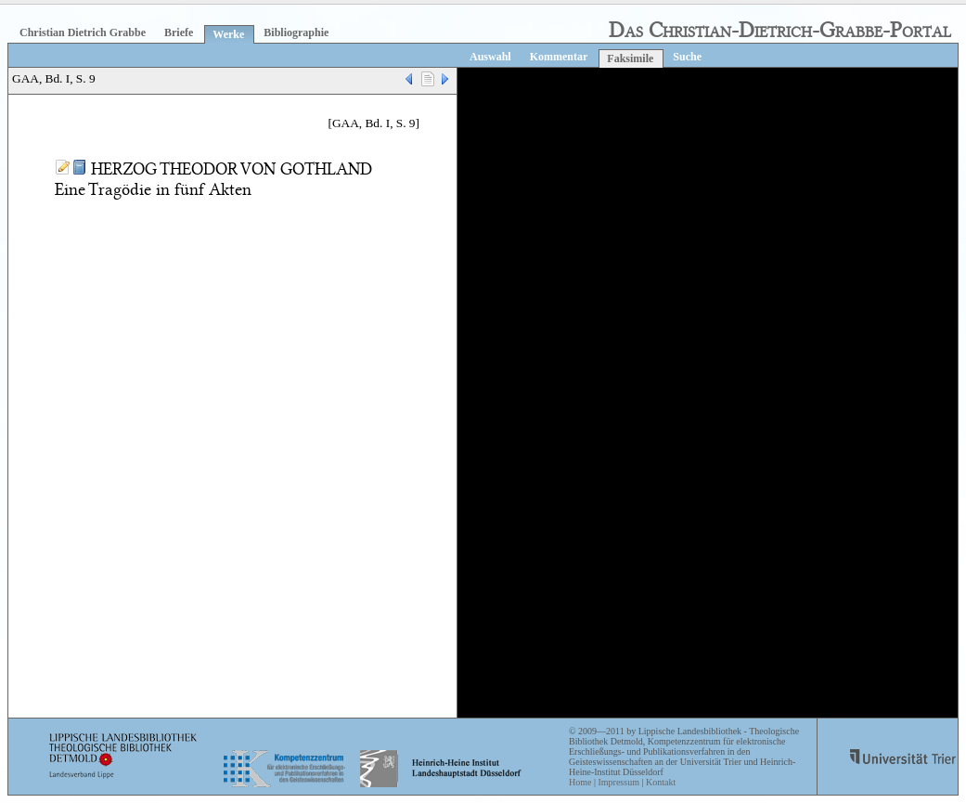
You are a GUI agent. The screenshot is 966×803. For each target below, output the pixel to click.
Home (580, 782)
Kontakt (661, 782)
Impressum (618, 782)
